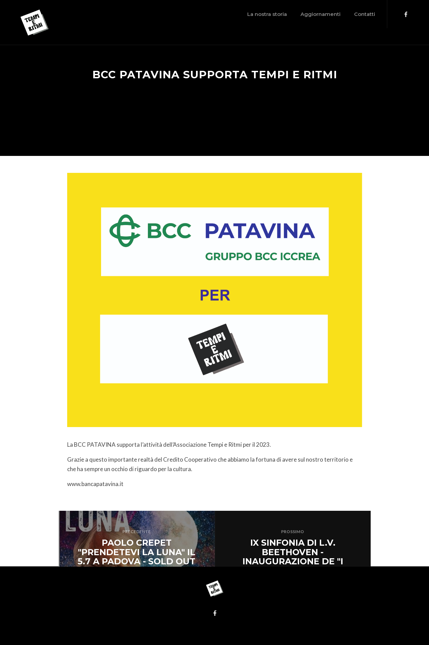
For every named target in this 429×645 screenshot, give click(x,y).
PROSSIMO (292, 531)
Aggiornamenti (282, 14)
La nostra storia (228, 14)
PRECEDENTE (136, 531)
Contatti (325, 14)
